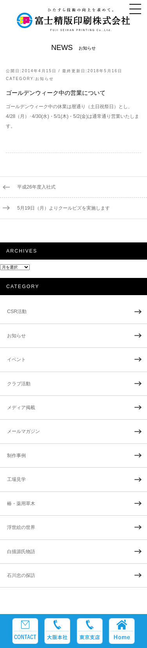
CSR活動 (17, 311)
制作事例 (16, 455)
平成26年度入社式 (36, 187)
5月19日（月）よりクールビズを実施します (63, 208)
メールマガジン (23, 431)
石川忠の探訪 (21, 575)
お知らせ (44, 79)
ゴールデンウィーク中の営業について (56, 93)
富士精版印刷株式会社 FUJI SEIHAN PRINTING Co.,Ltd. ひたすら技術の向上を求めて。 (74, 23)
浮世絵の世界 (21, 527)
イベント (16, 359)
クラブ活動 (18, 383)
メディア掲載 (21, 407)
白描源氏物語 (21, 551)
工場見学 (16, 479)
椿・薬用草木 (21, 503)
